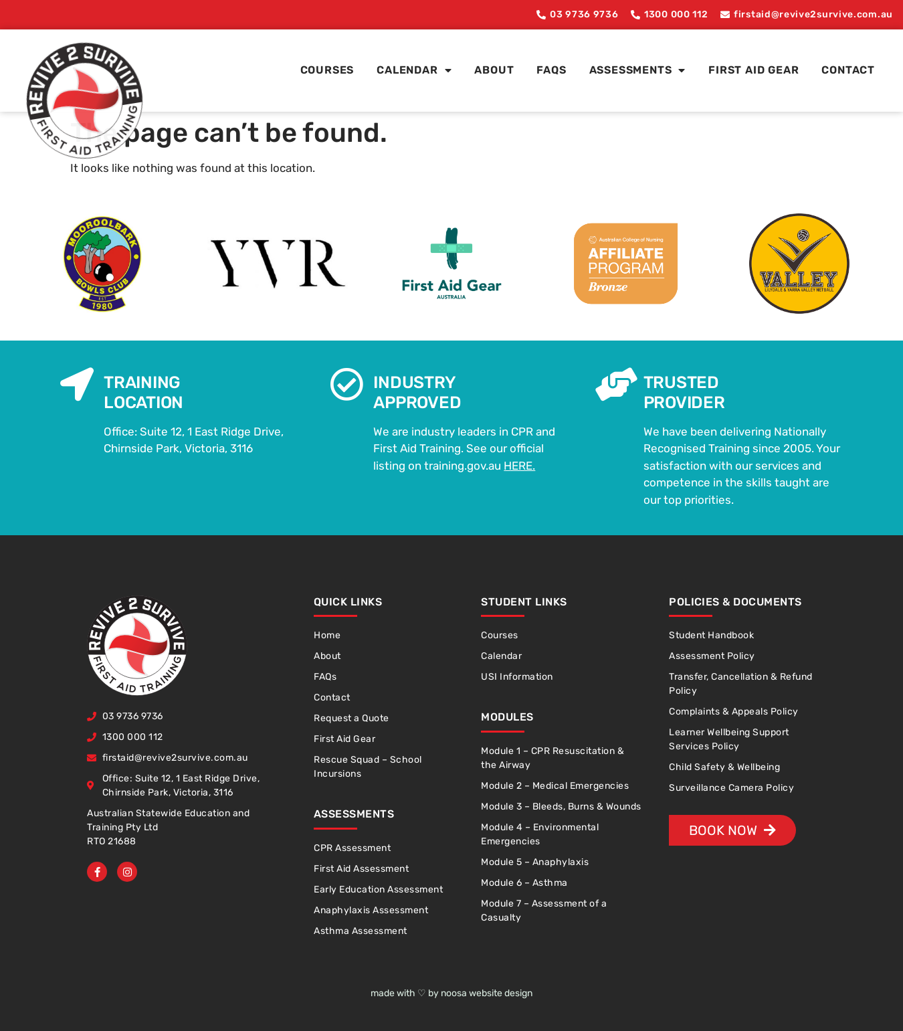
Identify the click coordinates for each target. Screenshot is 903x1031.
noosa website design (486, 993)
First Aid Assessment (361, 868)
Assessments (637, 70)
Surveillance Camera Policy (731, 787)
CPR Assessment (352, 848)
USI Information (517, 676)
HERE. (519, 465)
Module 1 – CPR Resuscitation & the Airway (552, 758)
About (494, 70)
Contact (848, 70)
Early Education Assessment (378, 889)
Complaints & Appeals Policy (734, 711)
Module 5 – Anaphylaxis (535, 862)
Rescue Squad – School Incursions (368, 766)
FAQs (551, 70)
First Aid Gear (753, 70)
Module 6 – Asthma (524, 882)
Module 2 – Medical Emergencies (555, 785)
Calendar (414, 70)
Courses (327, 70)
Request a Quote (351, 718)
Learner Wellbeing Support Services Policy (729, 739)
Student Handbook (711, 635)
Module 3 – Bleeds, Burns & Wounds (561, 806)
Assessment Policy (712, 656)
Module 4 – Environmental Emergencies (540, 834)
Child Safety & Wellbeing (724, 767)
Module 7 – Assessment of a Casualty (544, 910)
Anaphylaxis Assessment (371, 910)
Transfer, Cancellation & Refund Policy (741, 683)
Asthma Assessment (360, 931)
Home (327, 635)
